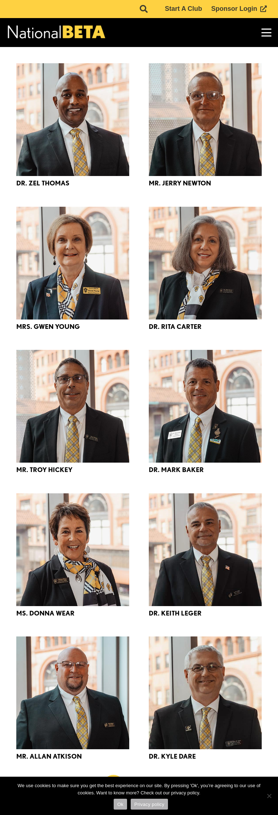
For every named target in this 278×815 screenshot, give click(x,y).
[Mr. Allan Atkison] (72, 692)
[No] (269, 795)
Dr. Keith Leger (175, 613)
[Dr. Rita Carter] (205, 263)
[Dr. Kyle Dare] (205, 692)
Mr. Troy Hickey (44, 469)
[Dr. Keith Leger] (205, 549)
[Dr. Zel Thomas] (72, 119)
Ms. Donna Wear (45, 613)
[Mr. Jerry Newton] (205, 119)
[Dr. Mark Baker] (205, 406)
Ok (120, 804)
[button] (266, 32)
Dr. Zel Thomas (43, 183)
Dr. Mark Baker (176, 469)
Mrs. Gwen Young (48, 326)
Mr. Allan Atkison (49, 756)
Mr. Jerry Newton (180, 183)
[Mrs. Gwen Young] (72, 263)
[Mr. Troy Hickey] (72, 406)
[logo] (56, 32)
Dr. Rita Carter (175, 326)
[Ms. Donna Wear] (72, 549)
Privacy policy (149, 804)
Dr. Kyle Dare (172, 756)
